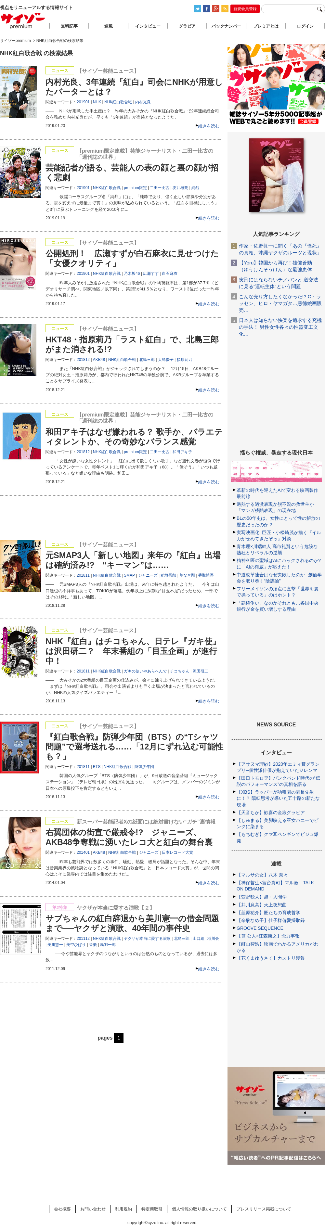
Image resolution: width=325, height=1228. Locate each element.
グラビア (187, 26)
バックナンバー (226, 26)
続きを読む (208, 125)
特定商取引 (151, 1209)
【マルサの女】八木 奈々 (262, 874)
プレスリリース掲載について (263, 1209)
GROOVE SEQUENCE (260, 928)
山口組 (198, 938)
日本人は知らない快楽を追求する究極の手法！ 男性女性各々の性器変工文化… (280, 327)
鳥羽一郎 (108, 944)
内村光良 (143, 102)
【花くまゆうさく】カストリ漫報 (271, 958)
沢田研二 (200, 671)
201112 (83, 938)
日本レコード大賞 (177, 852)
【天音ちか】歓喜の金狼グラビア (271, 812)
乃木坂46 (132, 273)
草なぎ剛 (187, 575)
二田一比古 (159, 187)
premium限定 (135, 187)
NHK (97, 102)
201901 (83, 102)
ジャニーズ (148, 575)
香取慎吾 (206, 575)
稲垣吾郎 (168, 575)
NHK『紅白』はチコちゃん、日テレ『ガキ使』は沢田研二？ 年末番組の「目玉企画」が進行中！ (133, 651)
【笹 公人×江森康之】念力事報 (268, 936)
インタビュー (148, 26)
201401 (83, 852)
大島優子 (166, 359)
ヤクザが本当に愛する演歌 (147, 938)
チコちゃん (179, 671)
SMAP (129, 575)
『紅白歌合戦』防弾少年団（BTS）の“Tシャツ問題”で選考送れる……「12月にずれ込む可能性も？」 (134, 746)
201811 (83, 575)
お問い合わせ (93, 1209)
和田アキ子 (182, 452)
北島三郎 (147, 359)
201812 (83, 359)
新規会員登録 (245, 8)
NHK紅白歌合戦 (118, 102)
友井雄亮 (180, 187)
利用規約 (123, 1209)
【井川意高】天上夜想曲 (262, 904)
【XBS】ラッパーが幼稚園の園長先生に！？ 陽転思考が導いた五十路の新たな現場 (278, 798)
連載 (108, 26)
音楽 (93, 944)
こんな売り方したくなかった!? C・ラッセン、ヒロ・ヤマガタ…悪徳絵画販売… (280, 303)
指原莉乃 (184, 359)
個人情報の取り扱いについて (199, 1209)
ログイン (305, 26)
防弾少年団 (144, 766)
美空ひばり (76, 944)
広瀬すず (151, 273)
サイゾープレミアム (23, 20)
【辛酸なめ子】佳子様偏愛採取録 (271, 920)
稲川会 (213, 938)
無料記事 (69, 26)
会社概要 (62, 1209)
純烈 (195, 187)
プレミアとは (266, 26)
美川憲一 (55, 944)
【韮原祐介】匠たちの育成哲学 (268, 912)
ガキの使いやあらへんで (145, 671)
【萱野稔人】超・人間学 (262, 897)
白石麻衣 (169, 273)
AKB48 (99, 359)
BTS (96, 766)
